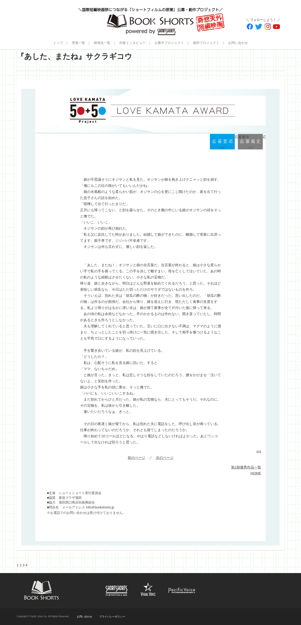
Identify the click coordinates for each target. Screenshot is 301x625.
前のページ (136, 458)
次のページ (165, 458)
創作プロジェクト (206, 43)
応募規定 (250, 142)
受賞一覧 (78, 43)
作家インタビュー (132, 43)
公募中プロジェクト (169, 43)
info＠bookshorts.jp (100, 507)
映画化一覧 (102, 43)
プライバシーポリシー (112, 616)
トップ (58, 43)
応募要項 (222, 142)
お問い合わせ (238, 43)
